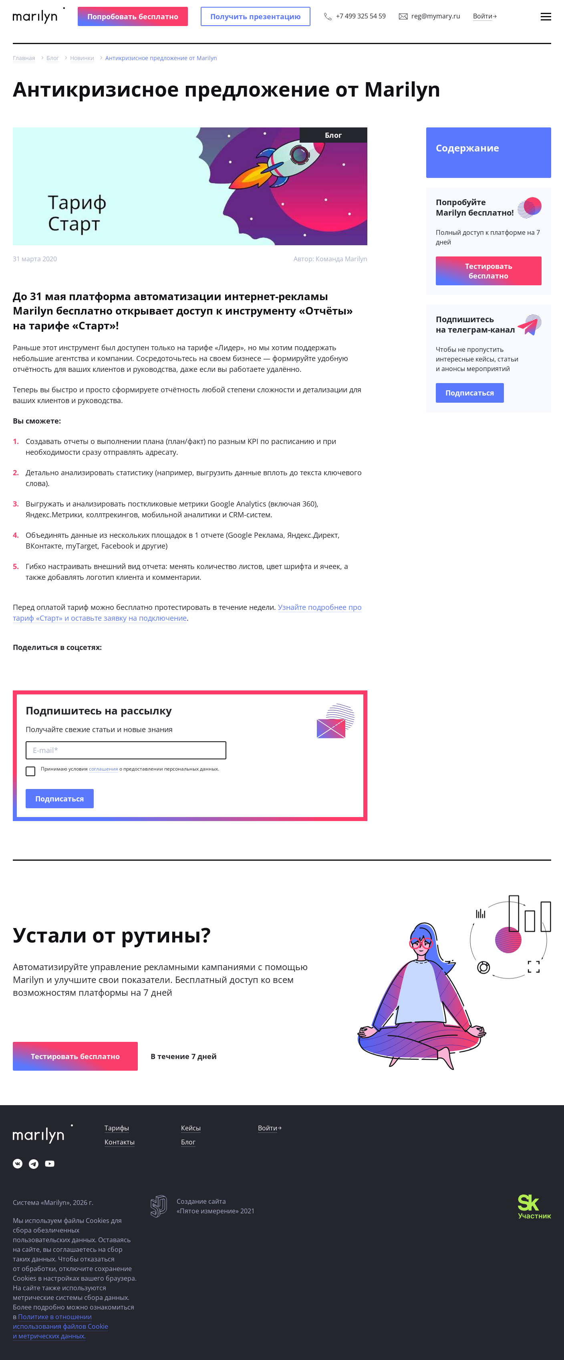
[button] (133, 16)
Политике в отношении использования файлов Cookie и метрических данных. (60, 1326)
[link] (39, 16)
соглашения (103, 768)
